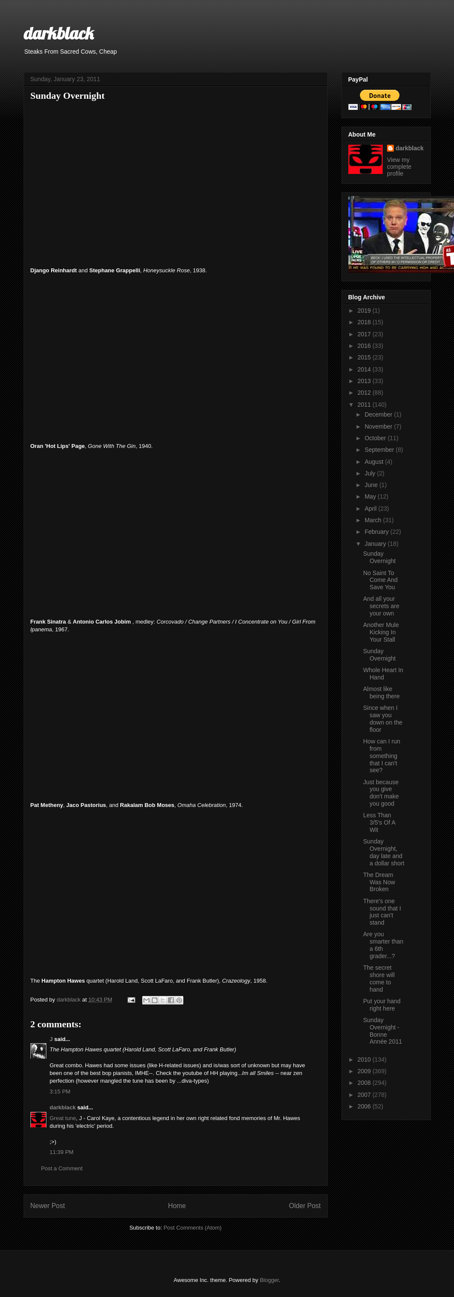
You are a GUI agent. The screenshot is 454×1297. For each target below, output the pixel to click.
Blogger (269, 1280)
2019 (364, 310)
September (380, 449)
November (379, 426)
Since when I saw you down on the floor (382, 718)
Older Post (305, 1205)
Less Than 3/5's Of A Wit (379, 822)
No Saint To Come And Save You (380, 580)
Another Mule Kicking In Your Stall (381, 632)
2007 (364, 1094)
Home (177, 1205)
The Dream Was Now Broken (379, 882)
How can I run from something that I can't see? (381, 755)
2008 (364, 1082)
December (379, 414)
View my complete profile (399, 166)
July (371, 473)
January (376, 543)
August (375, 461)
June (372, 484)
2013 (364, 381)
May (371, 496)
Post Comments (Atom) (193, 1227)
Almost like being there (381, 692)
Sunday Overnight (379, 557)
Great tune (63, 1118)
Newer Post (47, 1205)
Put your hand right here (381, 1005)
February (377, 531)
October (376, 438)
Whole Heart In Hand (383, 674)
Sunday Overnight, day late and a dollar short (383, 852)
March (374, 520)
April (371, 508)
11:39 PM (62, 1152)
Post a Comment (62, 1168)
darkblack (59, 33)
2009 (364, 1071)
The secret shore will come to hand (378, 978)
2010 (364, 1059)
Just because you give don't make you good (381, 793)
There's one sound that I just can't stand (382, 912)
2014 (364, 369)
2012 (364, 392)
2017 (364, 334)
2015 (364, 357)
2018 (364, 322)
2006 (364, 1106)
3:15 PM (60, 1091)
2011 (364, 404)
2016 (364, 345)
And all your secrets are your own (381, 606)
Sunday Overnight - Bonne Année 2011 (382, 1031)
